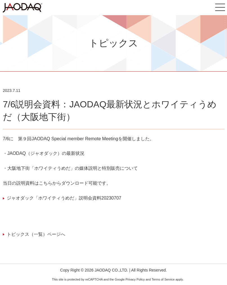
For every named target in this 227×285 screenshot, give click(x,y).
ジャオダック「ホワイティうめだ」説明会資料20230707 (64, 198)
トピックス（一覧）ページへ (36, 234)
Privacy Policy (135, 279)
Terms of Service (163, 279)
